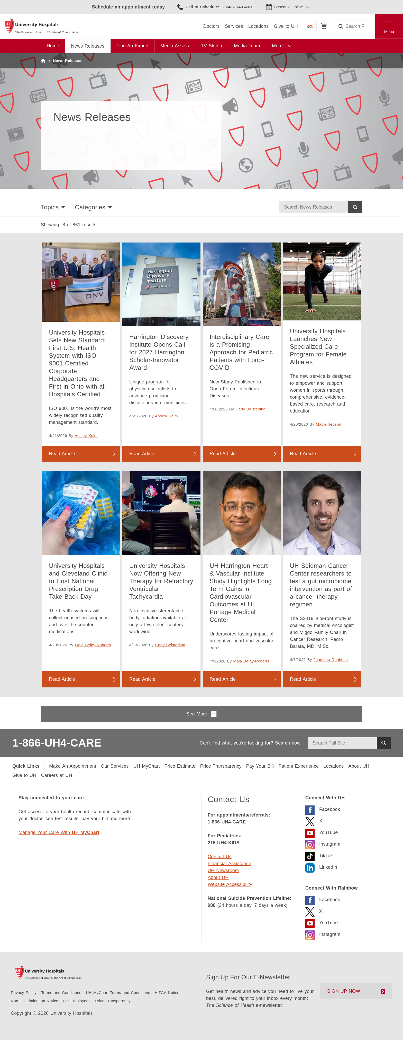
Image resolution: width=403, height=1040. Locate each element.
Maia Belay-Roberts (93, 645)
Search (355, 207)
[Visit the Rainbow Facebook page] (322, 899)
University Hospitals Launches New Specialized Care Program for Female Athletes (318, 346)
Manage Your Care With (59, 832)
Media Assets (174, 45)
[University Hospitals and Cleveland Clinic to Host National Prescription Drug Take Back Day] (81, 513)
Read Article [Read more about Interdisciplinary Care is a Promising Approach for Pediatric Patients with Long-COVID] (223, 453)
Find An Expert (132, 45)
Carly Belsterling (250, 409)
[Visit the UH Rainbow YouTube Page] (321, 922)
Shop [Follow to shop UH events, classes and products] (323, 26)
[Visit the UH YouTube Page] (321, 832)
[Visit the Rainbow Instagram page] (322, 933)
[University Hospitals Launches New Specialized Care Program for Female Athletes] (322, 281)
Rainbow (309, 26)
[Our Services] (115, 766)
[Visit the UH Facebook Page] (322, 808)
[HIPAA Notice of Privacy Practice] (167, 992)
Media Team (247, 45)
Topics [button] (50, 207)
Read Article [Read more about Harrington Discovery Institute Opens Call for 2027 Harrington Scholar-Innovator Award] (142, 453)
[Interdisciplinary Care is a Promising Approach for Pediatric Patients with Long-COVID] (242, 284)
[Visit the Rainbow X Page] (313, 910)
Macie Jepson (328, 424)
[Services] (234, 26)
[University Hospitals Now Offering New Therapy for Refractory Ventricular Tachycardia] (161, 513)
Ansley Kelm (86, 435)
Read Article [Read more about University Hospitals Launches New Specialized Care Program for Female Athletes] (303, 453)
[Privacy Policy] (23, 992)
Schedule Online (288, 7)
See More (201, 714)
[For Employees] (77, 1001)
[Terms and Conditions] (61, 992)
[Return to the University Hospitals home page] (42, 26)
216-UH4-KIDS (224, 842)
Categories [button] (90, 207)
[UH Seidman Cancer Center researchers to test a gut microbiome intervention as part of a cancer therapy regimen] (322, 513)
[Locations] (258, 26)
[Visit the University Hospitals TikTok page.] (319, 855)
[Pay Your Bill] (260, 766)
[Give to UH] (24, 775)
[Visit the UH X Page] (313, 820)
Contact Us (220, 856)
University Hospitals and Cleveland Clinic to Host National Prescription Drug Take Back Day (78, 581)
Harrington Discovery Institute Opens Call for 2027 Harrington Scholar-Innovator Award (158, 352)
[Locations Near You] (333, 766)
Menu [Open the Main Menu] (389, 31)
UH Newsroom (223, 870)
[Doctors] (211, 26)
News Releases (88, 46)
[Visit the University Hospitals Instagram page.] (322, 843)
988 (212, 905)
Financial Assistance (229, 863)
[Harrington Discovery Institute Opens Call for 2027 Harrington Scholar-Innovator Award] (161, 284)
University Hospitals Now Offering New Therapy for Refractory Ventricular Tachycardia (161, 581)
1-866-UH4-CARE (57, 743)
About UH (218, 877)
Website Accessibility (230, 884)
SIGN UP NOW (343, 991)
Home (53, 45)
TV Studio (211, 45)
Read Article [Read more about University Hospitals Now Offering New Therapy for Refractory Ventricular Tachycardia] (142, 679)
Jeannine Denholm (331, 659)
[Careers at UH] (56, 775)
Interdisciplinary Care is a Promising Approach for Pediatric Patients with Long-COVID (241, 352)
